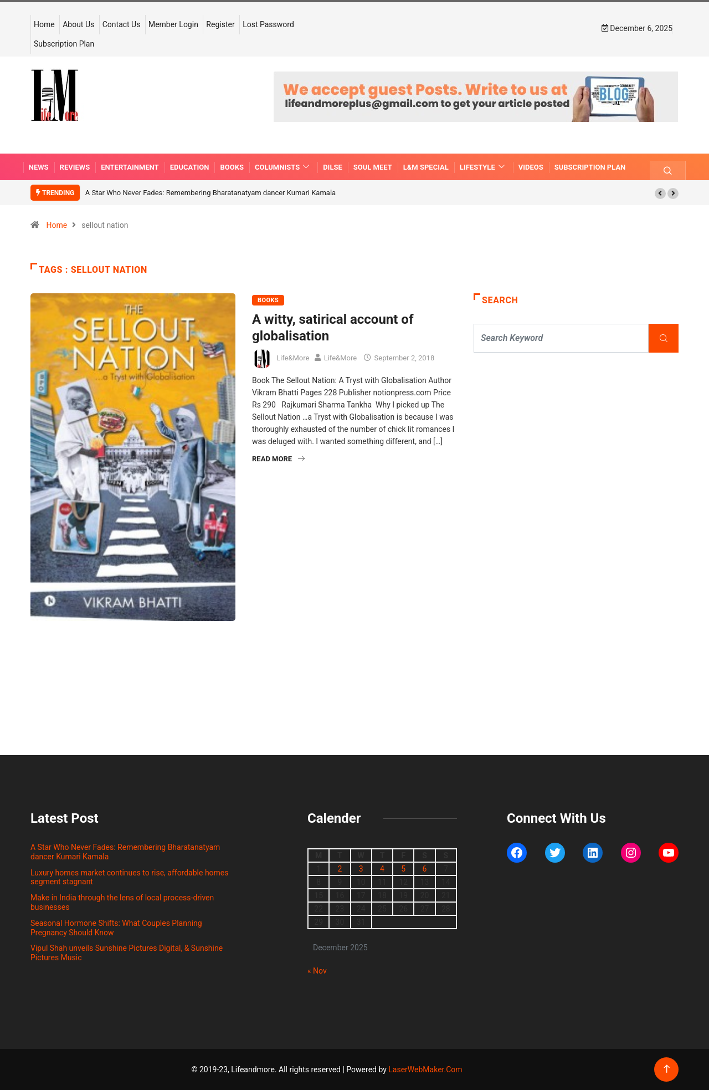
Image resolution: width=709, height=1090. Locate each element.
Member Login (173, 24)
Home (44, 24)
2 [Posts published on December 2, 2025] (339, 868)
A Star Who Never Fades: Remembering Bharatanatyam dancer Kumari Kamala (210, 193)
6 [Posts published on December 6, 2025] (425, 868)
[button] (660, 193)
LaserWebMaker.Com (425, 1069)
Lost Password (268, 24)
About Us (78, 24)
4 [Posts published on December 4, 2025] (382, 868)
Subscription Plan (64, 43)
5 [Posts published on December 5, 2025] (403, 868)
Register (220, 24)
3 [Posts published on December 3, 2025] (361, 868)
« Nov (317, 970)
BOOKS (268, 300)
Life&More (292, 358)
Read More (278, 459)
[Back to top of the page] (666, 1069)
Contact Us (121, 24)
